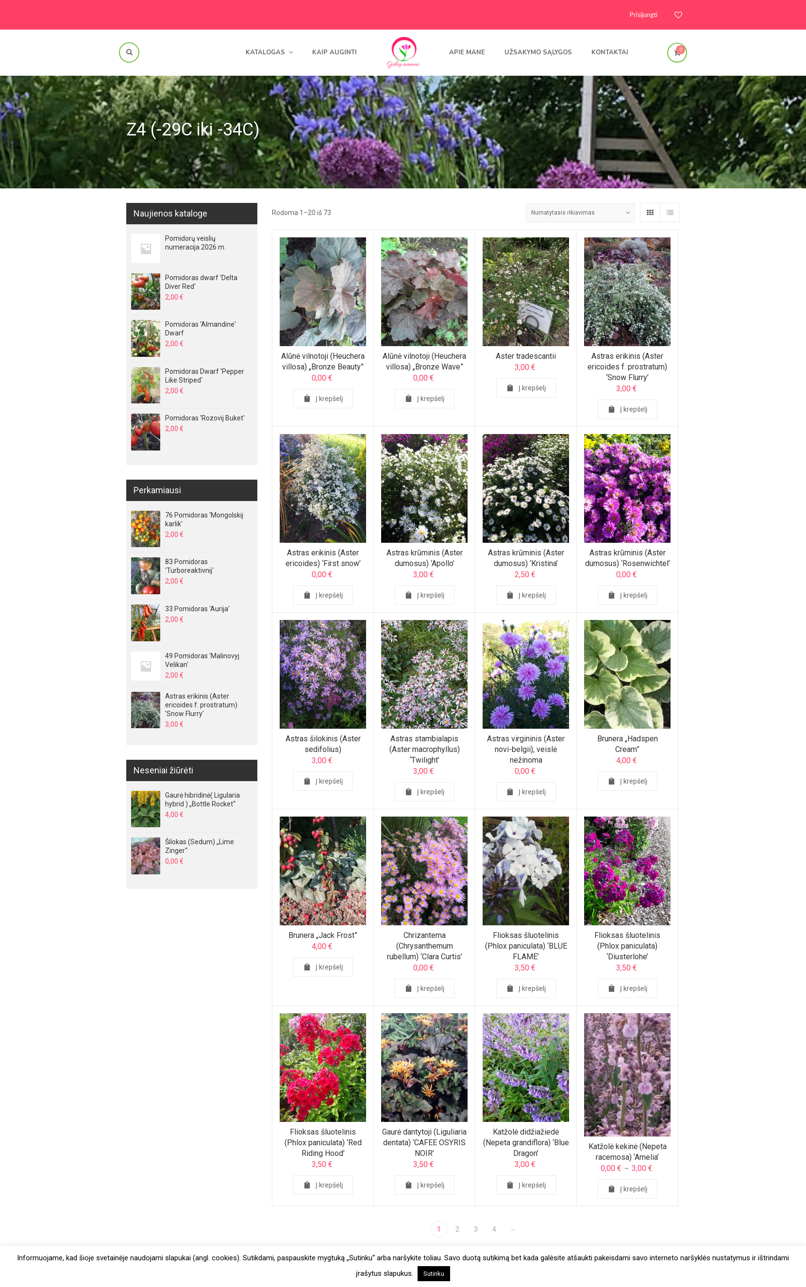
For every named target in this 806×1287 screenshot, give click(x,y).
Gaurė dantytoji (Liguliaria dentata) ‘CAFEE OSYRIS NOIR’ (424, 1145)
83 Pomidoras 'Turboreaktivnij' (189, 566)
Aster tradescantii (526, 356)
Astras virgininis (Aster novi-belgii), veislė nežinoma (526, 752)
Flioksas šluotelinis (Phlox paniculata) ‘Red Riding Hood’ (323, 1145)
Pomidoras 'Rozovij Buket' (205, 418)
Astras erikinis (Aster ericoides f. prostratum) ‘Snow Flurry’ (627, 366)
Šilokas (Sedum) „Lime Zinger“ (199, 846)
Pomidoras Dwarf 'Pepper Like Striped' (204, 376)
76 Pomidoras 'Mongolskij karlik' (204, 519)
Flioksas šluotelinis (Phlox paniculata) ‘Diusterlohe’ (627, 948)
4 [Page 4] (494, 1229)
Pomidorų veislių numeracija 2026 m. (195, 242)
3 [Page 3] (476, 1229)
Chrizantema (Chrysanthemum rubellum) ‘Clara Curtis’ (424, 948)
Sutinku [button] (433, 1273)
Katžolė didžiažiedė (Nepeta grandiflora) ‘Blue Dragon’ (526, 1145)
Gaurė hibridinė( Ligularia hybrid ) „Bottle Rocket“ (202, 799)
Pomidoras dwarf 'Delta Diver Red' (201, 282)
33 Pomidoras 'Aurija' (197, 609)
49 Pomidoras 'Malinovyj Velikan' (202, 660)
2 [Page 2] (457, 1229)
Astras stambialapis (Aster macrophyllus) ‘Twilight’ (424, 752)
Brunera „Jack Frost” (323, 938)
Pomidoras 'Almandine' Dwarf (200, 328)
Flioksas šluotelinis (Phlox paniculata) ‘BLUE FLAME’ (526, 948)
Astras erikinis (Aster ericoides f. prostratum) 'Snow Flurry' (201, 705)
